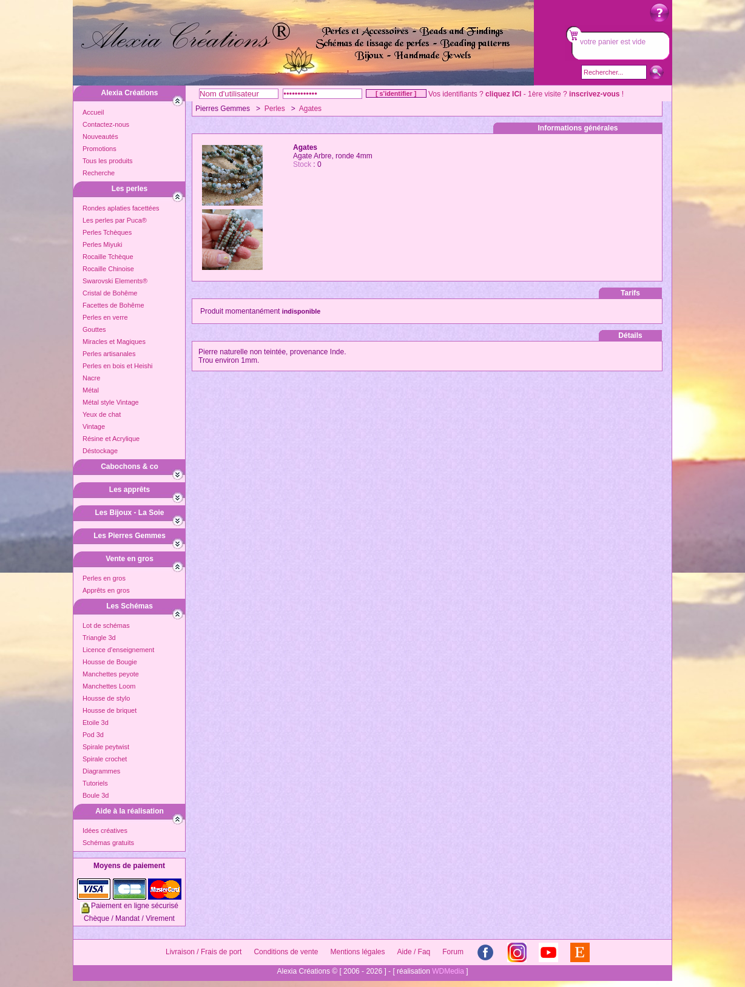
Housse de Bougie (110, 661)
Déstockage (100, 450)
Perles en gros (104, 578)
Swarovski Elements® (115, 281)
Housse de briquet (110, 710)
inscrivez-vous (594, 94)
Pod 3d (93, 734)
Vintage (94, 426)
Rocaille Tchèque (108, 256)
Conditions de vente (286, 952)
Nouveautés (100, 136)
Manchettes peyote (111, 674)
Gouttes (94, 329)
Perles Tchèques (107, 232)
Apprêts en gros (106, 590)
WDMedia (448, 971)
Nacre (91, 378)
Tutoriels (95, 783)
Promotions (99, 148)
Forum (453, 952)
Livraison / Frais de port (203, 952)
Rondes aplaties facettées (121, 208)
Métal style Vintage (111, 402)
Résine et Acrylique (111, 438)
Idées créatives (105, 830)
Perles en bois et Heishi (118, 365)
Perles (275, 108)
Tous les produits (108, 160)
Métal (91, 390)
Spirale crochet (105, 759)
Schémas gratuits (108, 842)
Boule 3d (96, 795)
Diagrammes (101, 771)
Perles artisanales (109, 353)
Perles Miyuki (102, 244)
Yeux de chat (102, 414)
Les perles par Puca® (115, 220)
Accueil (93, 112)
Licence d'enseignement (118, 649)
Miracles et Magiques (114, 341)
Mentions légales (357, 952)
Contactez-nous (106, 124)
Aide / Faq (414, 952)
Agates (310, 108)
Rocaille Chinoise (108, 268)
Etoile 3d (96, 722)
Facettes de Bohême (113, 305)
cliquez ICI (503, 94)
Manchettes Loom (109, 686)
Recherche (99, 173)
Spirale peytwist (106, 746)
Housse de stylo (106, 698)
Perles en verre (105, 317)
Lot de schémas (106, 625)
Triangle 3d (99, 637)
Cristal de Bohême (110, 293)
